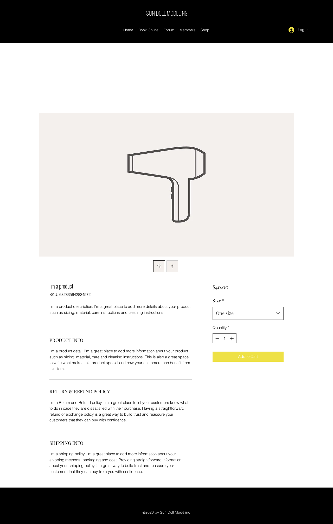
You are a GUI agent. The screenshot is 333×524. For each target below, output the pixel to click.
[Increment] (232, 338)
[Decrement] (216, 338)
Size (219, 300)
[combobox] (248, 313)
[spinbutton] (224, 338)
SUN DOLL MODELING (167, 13)
